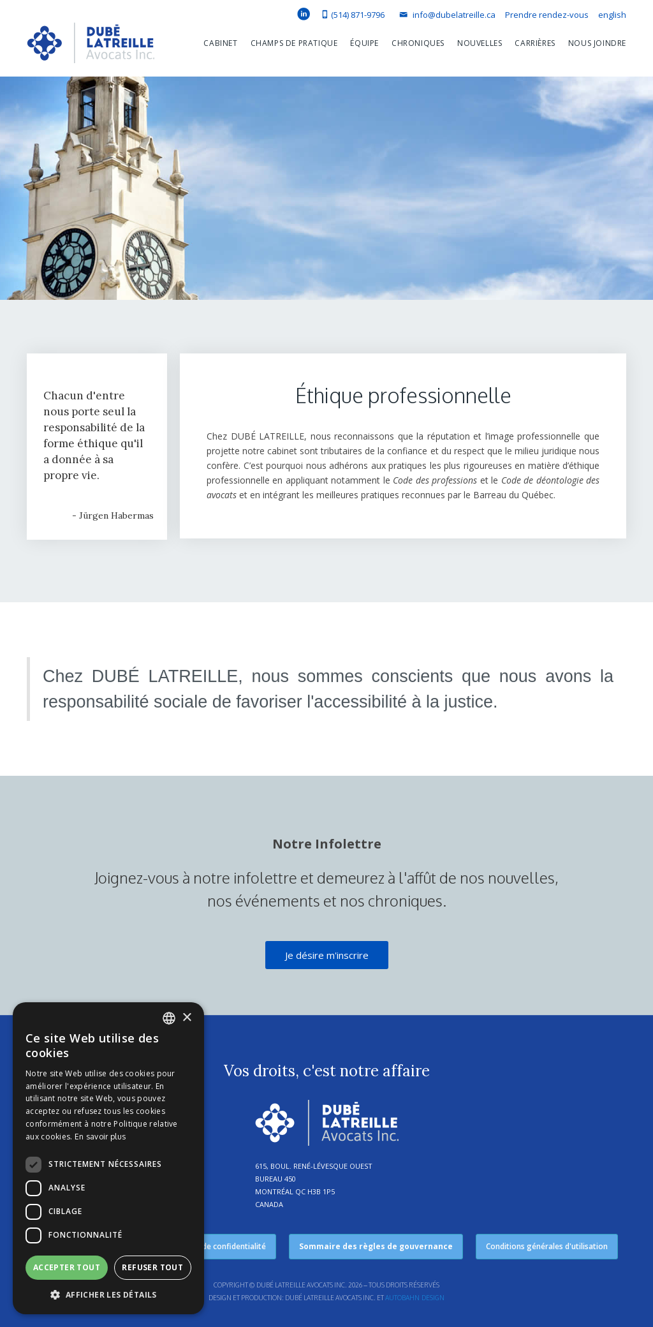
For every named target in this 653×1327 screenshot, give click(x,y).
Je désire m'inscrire (327, 955)
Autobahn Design (414, 1297)
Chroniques (418, 43)
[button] (214, 43)
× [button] (186, 1018)
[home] (90, 46)
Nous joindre (597, 43)
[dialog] (108, 1158)
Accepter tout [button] (66, 1267)
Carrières (535, 43)
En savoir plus (100, 1136)
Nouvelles (479, 43)
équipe (364, 43)
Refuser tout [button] (152, 1267)
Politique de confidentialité (217, 1246)
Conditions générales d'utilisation (547, 1246)
